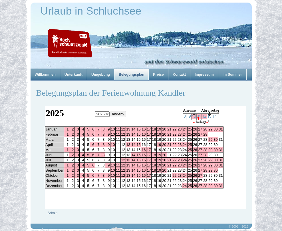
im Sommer (232, 75)
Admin (53, 213)
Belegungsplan (131, 75)
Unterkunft (73, 75)
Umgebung (100, 75)
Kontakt (179, 75)
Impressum (204, 75)
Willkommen (45, 75)
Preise (158, 75)
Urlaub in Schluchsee (91, 11)
